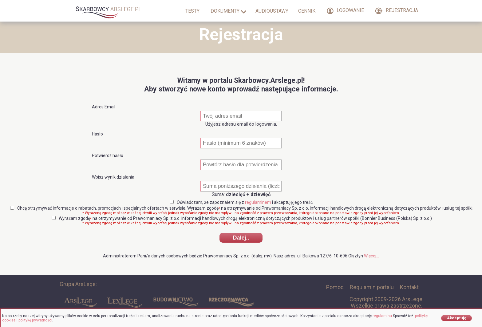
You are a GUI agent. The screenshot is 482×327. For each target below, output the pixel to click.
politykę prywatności (35, 320)
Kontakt (409, 287)
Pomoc (335, 287)
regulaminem (258, 202)
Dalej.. (241, 238)
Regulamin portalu (372, 287)
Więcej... (371, 255)
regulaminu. (383, 316)
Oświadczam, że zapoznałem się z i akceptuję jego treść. (242, 202)
